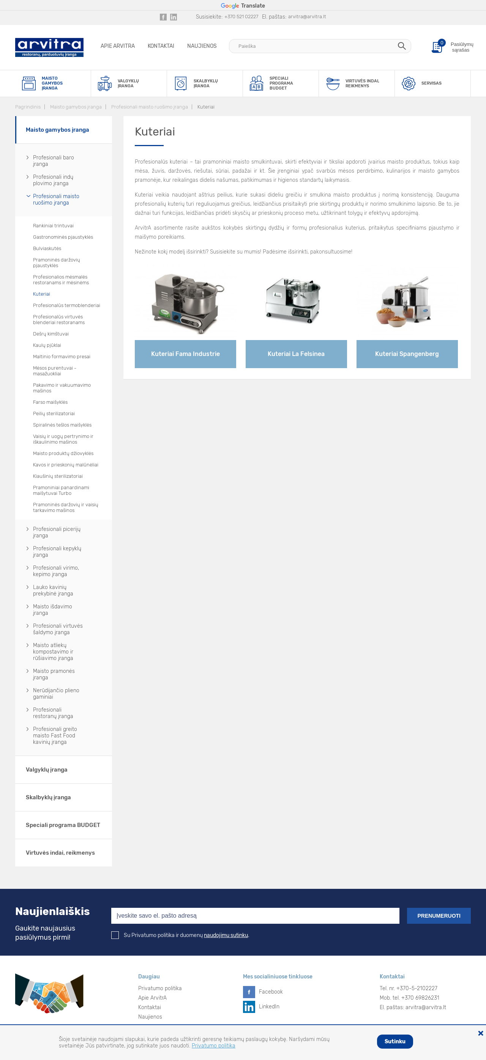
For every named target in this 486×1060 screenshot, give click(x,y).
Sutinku (395, 1041)
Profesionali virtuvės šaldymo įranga (58, 629)
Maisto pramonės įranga (54, 674)
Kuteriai (206, 106)
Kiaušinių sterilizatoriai (58, 476)
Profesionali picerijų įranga (56, 532)
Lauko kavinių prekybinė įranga (53, 590)
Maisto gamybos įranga (76, 106)
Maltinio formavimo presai (61, 356)
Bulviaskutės (47, 248)
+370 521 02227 (241, 16)
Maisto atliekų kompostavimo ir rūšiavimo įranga (53, 652)
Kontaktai (161, 46)
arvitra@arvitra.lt (307, 16)
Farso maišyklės (50, 402)
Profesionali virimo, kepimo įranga (56, 571)
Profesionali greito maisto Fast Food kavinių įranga (55, 735)
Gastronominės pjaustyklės (63, 237)
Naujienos (202, 46)
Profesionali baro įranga (53, 160)
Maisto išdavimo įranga (52, 609)
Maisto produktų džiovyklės (63, 453)
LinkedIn (269, 1006)
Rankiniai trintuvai (53, 225)
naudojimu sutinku (226, 935)
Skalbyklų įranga (48, 797)
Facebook (271, 992)
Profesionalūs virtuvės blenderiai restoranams (59, 319)
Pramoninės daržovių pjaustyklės (56, 262)
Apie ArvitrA (118, 46)
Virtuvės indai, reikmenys (60, 852)
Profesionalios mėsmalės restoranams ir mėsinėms (61, 279)
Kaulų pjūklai (47, 345)
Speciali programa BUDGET (63, 825)
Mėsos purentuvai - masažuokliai (54, 370)
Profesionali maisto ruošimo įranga (149, 106)
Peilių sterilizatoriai (54, 413)
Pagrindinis (28, 106)
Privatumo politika (160, 988)
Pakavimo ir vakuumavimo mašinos (62, 388)
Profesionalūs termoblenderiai (66, 305)
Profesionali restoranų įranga (53, 713)
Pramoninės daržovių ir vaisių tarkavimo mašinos (65, 507)
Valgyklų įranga (47, 769)
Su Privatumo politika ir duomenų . (180, 935)
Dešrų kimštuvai (51, 334)
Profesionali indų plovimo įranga (53, 180)
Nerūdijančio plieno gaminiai (56, 693)
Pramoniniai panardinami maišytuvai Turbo (61, 490)
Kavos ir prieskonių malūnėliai (65, 465)
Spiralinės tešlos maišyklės (62, 425)
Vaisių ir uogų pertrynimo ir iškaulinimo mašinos (63, 439)
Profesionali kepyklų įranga (57, 551)
